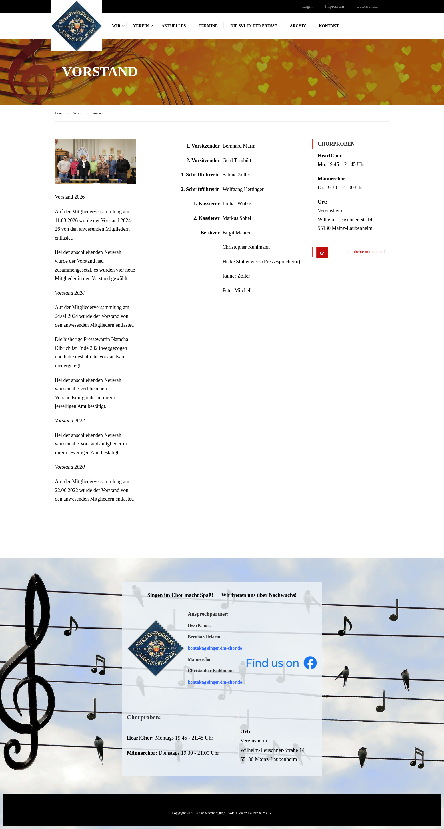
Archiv (298, 26)
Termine (208, 26)
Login (307, 6)
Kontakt (329, 26)
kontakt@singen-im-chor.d (214, 648)
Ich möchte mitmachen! (360, 252)
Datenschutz (367, 6)
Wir (116, 26)
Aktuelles (173, 26)
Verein (141, 26)
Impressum (334, 6)
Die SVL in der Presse (254, 26)
